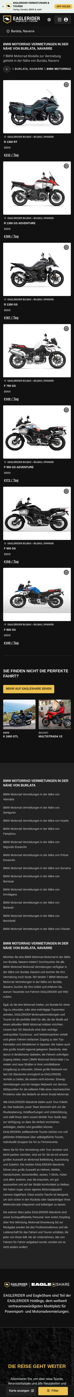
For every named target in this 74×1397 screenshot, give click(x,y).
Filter (53, 1391)
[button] (37, 119)
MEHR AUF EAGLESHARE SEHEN (28, 689)
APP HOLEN (63, 6)
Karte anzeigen (21, 1391)
